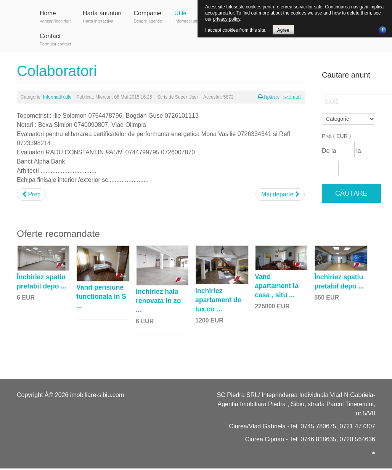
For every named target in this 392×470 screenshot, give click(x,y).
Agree (283, 30)
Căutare (351, 193)
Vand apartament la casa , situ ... (276, 286)
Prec (31, 194)
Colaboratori (57, 71)
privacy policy (226, 19)
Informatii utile (57, 97)
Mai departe (280, 194)
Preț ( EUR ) (336, 136)
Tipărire (271, 96)
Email (294, 96)
